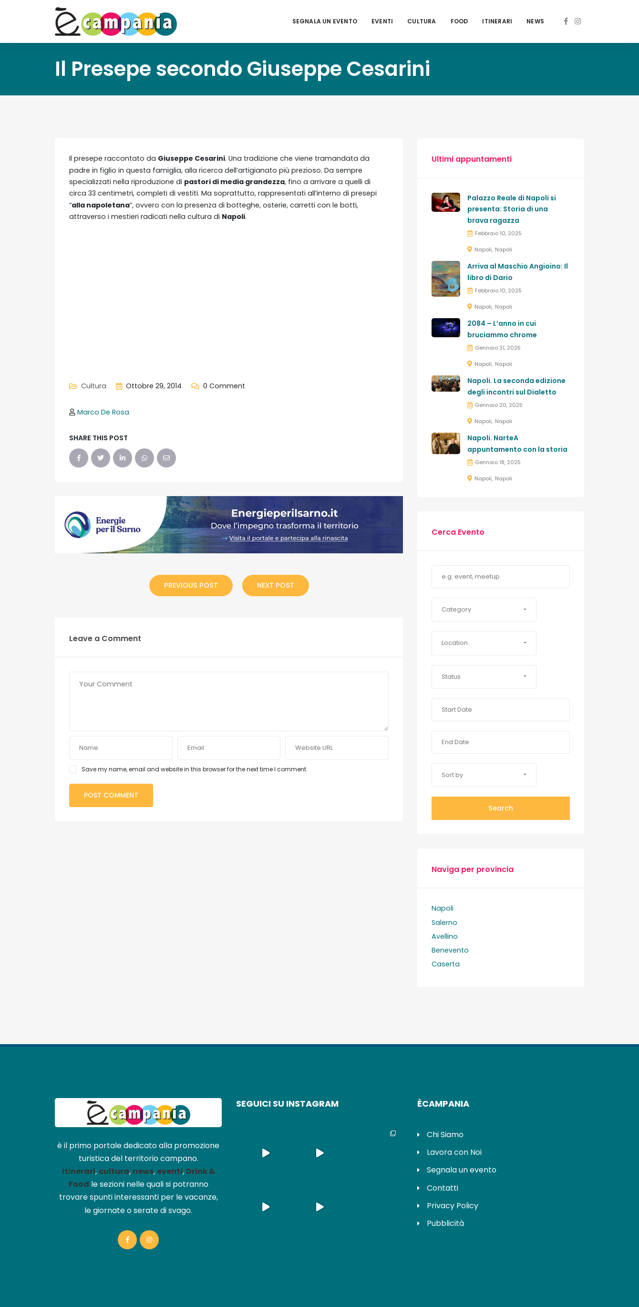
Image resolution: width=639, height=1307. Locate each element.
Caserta (446, 964)
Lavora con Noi (454, 1152)
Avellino (445, 936)
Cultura (421, 21)
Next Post (275, 585)
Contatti (442, 1188)
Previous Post (191, 585)
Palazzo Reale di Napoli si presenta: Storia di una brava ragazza (511, 209)
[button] (484, 610)
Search (500, 808)
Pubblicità (445, 1223)
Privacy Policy (452, 1205)
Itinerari (497, 21)
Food (459, 21)
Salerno (444, 922)
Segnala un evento (324, 21)
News (535, 21)
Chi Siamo (445, 1134)
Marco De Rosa (103, 412)
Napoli (483, 249)
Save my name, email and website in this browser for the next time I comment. (195, 769)
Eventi (382, 21)
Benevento (450, 950)
